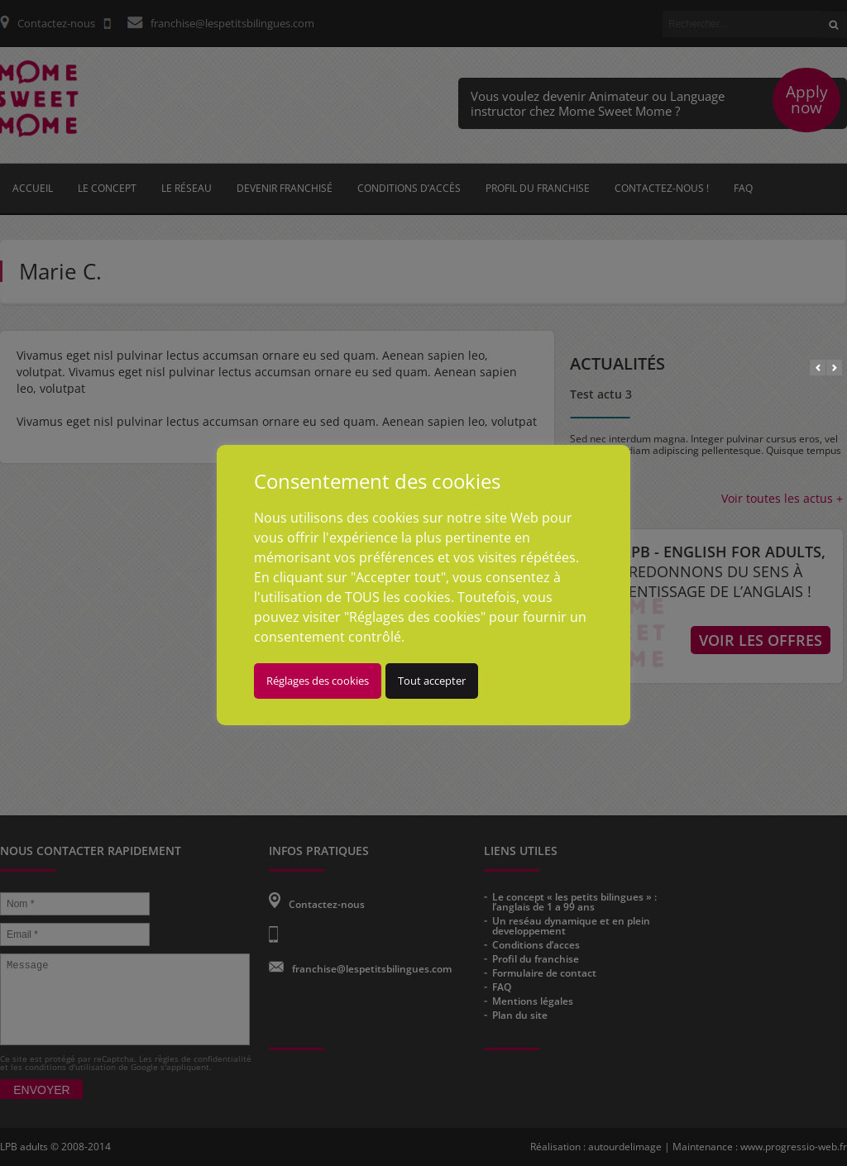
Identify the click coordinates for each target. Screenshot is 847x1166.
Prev (817, 367)
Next (834, 367)
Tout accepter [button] (462, 700)
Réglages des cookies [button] (348, 700)
